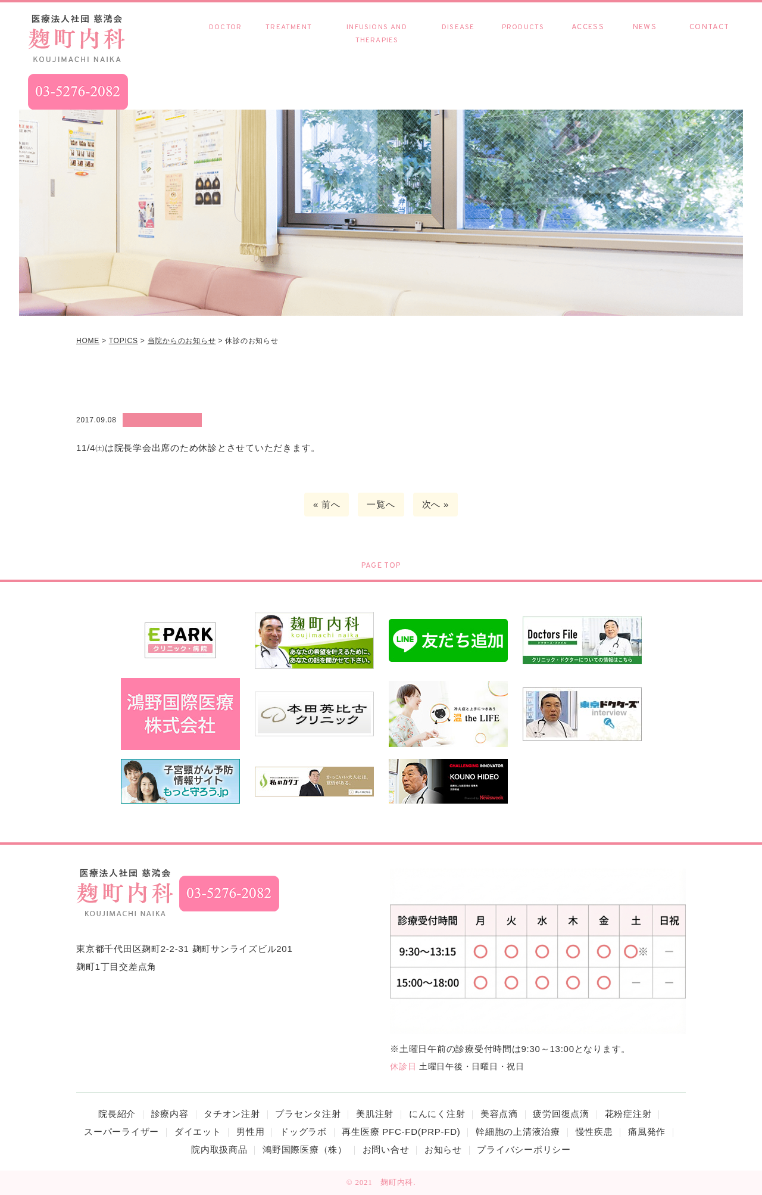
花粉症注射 (628, 1114)
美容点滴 (499, 1114)
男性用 (250, 1131)
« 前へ (327, 504)
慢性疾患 (458, 40)
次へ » (435, 504)
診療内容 (289, 34)
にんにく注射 (437, 1114)
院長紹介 (225, 40)
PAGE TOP (381, 566)
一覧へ (381, 504)
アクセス (588, 40)
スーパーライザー (121, 1131)
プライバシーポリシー (524, 1149)
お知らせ (645, 40)
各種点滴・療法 (376, 40)
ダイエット (197, 1131)
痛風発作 (647, 1131)
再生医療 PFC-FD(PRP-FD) (401, 1131)
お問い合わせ (709, 40)
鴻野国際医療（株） (305, 1149)
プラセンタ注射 (308, 1114)
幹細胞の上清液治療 (518, 1131)
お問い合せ (386, 1149)
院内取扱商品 (523, 40)
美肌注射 (375, 1114)
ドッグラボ (303, 1131)
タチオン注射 (232, 1114)
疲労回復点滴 (561, 1114)
